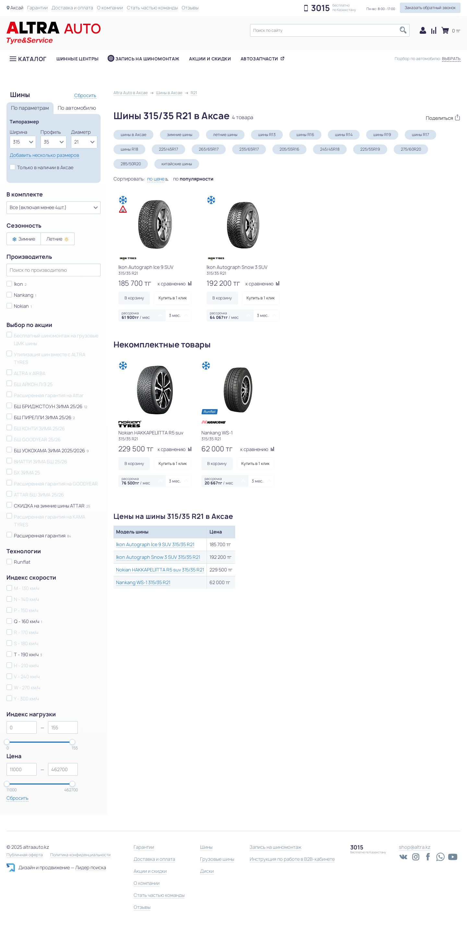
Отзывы (190, 8)
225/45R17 (168, 149)
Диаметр (81, 132)
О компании (110, 8)
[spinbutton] (21, 727)
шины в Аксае (133, 134)
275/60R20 (411, 149)
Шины (206, 847)
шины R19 (382, 134)
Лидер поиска (90, 867)
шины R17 (420, 134)
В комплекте (24, 194)
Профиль (51, 132)
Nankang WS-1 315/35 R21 (143, 582)
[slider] (7, 742)
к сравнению (175, 284)
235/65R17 (249, 149)
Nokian (21, 306)
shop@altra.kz (414, 847)
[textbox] (330, 30)
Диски (207, 871)
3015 (320, 8)
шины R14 (344, 134)
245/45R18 (330, 149)
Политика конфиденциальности (80, 855)
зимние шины (179, 134)
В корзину (134, 298)
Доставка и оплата (72, 8)
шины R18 (129, 149)
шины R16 (305, 134)
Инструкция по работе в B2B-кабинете (292, 859)
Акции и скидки (210, 59)
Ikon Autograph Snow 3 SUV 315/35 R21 (158, 557)
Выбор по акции (29, 325)
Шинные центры (77, 59)
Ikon (18, 284)
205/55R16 (289, 149)
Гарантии (37, 8)
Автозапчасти (259, 59)
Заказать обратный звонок (430, 7)
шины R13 (267, 134)
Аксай (16, 8)
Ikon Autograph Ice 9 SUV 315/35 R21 (155, 544)
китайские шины (177, 164)
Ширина (18, 132)
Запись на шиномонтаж (147, 59)
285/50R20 (131, 164)
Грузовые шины (217, 859)
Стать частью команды (152, 8)
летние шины (225, 134)
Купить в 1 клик (173, 298)
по (193, 179)
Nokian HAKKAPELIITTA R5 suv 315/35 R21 (160, 570)
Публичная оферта (24, 855)
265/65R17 (209, 149)
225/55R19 (370, 149)
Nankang (23, 295)
